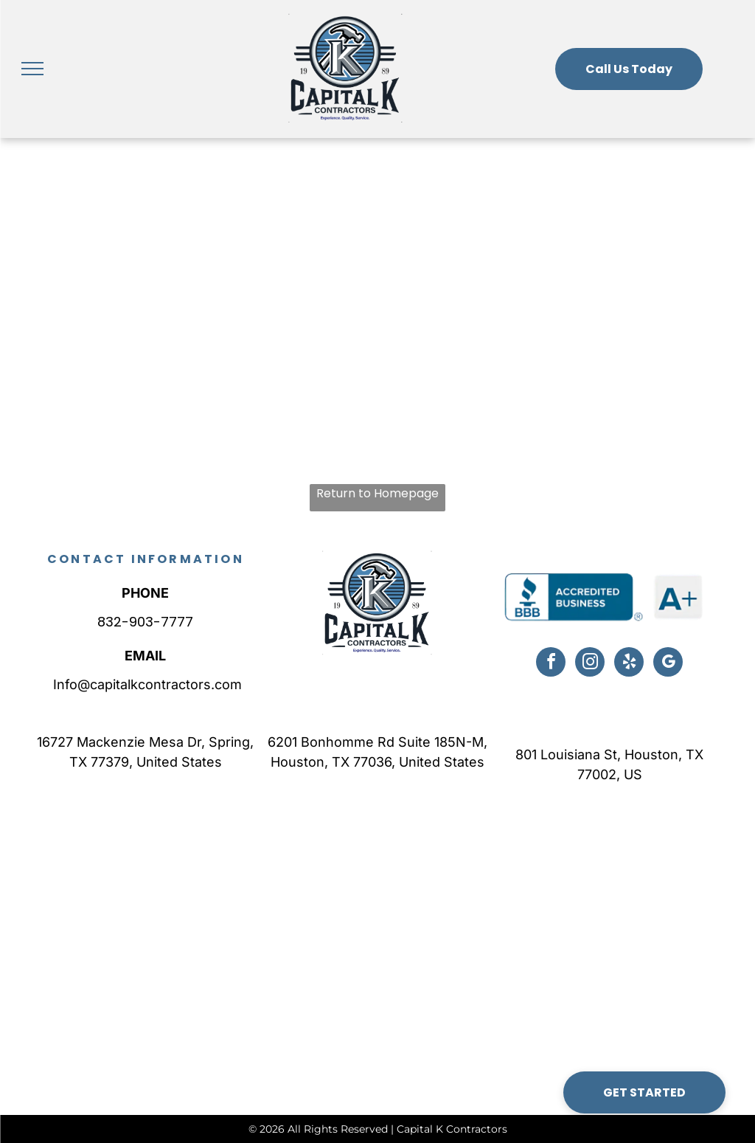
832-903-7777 (145, 621)
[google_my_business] (668, 663)
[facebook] (551, 663)
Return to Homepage (377, 493)
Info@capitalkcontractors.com (145, 684)
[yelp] (629, 663)
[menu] (32, 68)
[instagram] (590, 663)
